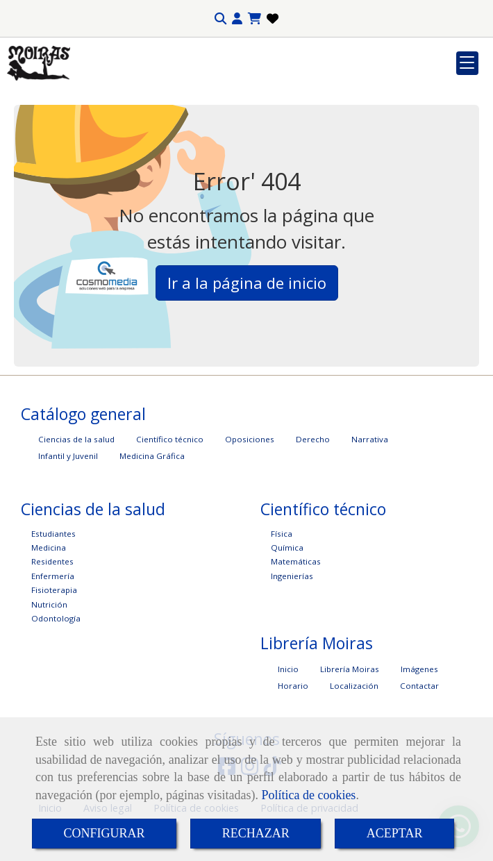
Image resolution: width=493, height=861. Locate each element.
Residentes (52, 561)
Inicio (288, 669)
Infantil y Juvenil (68, 456)
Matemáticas (296, 561)
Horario (293, 685)
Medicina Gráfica (152, 456)
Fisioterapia (54, 590)
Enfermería (52, 576)
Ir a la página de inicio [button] (246, 282)
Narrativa (369, 439)
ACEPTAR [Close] (395, 833)
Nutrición (49, 604)
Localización (354, 685)
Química (287, 547)
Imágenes (419, 669)
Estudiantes (53, 533)
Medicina (48, 547)
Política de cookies (308, 795)
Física (281, 533)
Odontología (56, 618)
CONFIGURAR (104, 833)
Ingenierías (292, 576)
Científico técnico (169, 439)
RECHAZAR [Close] (256, 833)
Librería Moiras (349, 669)
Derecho (313, 439)
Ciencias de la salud (76, 439)
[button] (237, 19)
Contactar (419, 685)
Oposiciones (249, 439)
